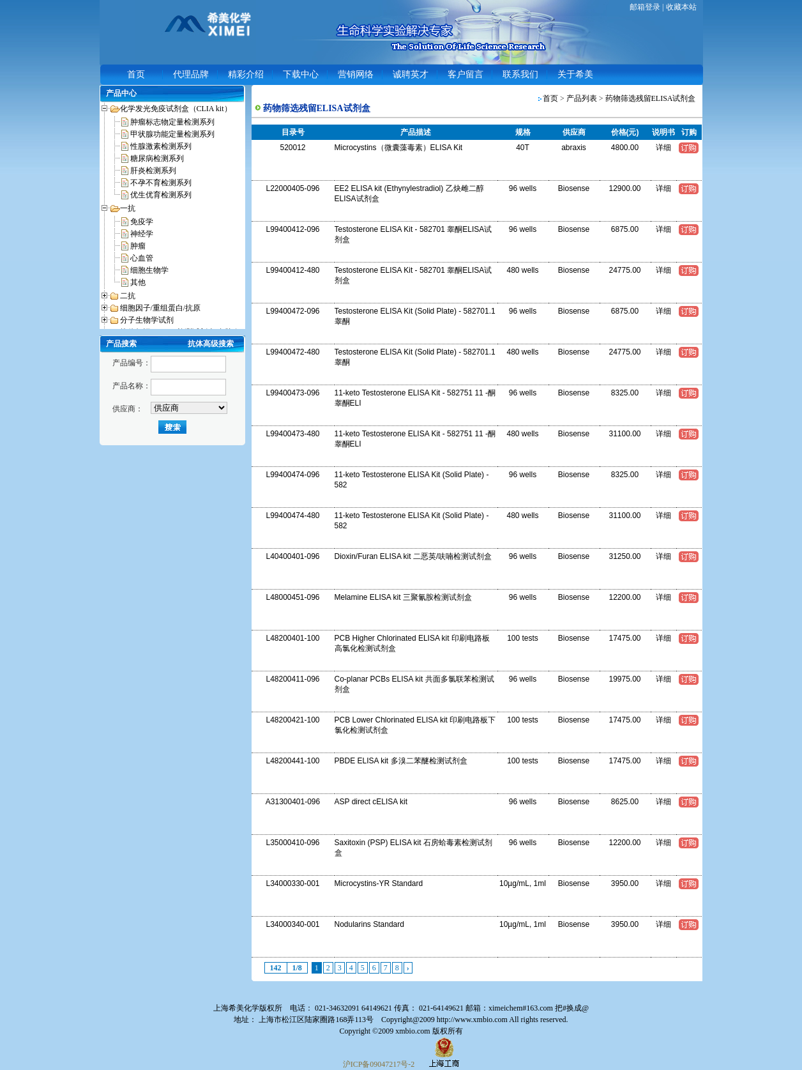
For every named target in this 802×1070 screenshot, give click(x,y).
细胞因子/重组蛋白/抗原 (160, 307)
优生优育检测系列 (161, 194)
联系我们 (520, 74)
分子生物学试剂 (147, 320)
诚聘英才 (410, 74)
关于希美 (575, 74)
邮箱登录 (645, 7)
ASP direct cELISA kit (371, 801)
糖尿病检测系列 (157, 158)
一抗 (127, 208)
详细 (663, 147)
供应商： (127, 408)
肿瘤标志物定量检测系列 (172, 122)
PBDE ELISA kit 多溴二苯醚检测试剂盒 (401, 760)
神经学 (141, 233)
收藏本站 (681, 7)
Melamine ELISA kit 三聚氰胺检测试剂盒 (403, 597)
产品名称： (131, 385)
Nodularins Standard (369, 924)
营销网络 (356, 74)
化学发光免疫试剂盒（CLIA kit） (176, 108)
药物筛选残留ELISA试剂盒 (650, 98)
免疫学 (141, 221)
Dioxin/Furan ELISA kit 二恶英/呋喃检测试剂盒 (413, 556)
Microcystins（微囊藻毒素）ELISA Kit (399, 147)
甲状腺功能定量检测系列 (172, 134)
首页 (136, 74)
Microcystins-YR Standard (379, 883)
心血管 (141, 258)
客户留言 (465, 74)
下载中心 (301, 74)
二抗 (127, 295)
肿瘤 (138, 245)
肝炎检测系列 (153, 170)
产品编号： (131, 362)
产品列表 (581, 98)
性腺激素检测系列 (161, 146)
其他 (138, 282)
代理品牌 (191, 74)
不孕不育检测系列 (161, 182)
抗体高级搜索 (211, 343)
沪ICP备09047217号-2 (379, 1064)
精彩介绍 (246, 74)
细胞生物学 (149, 270)
